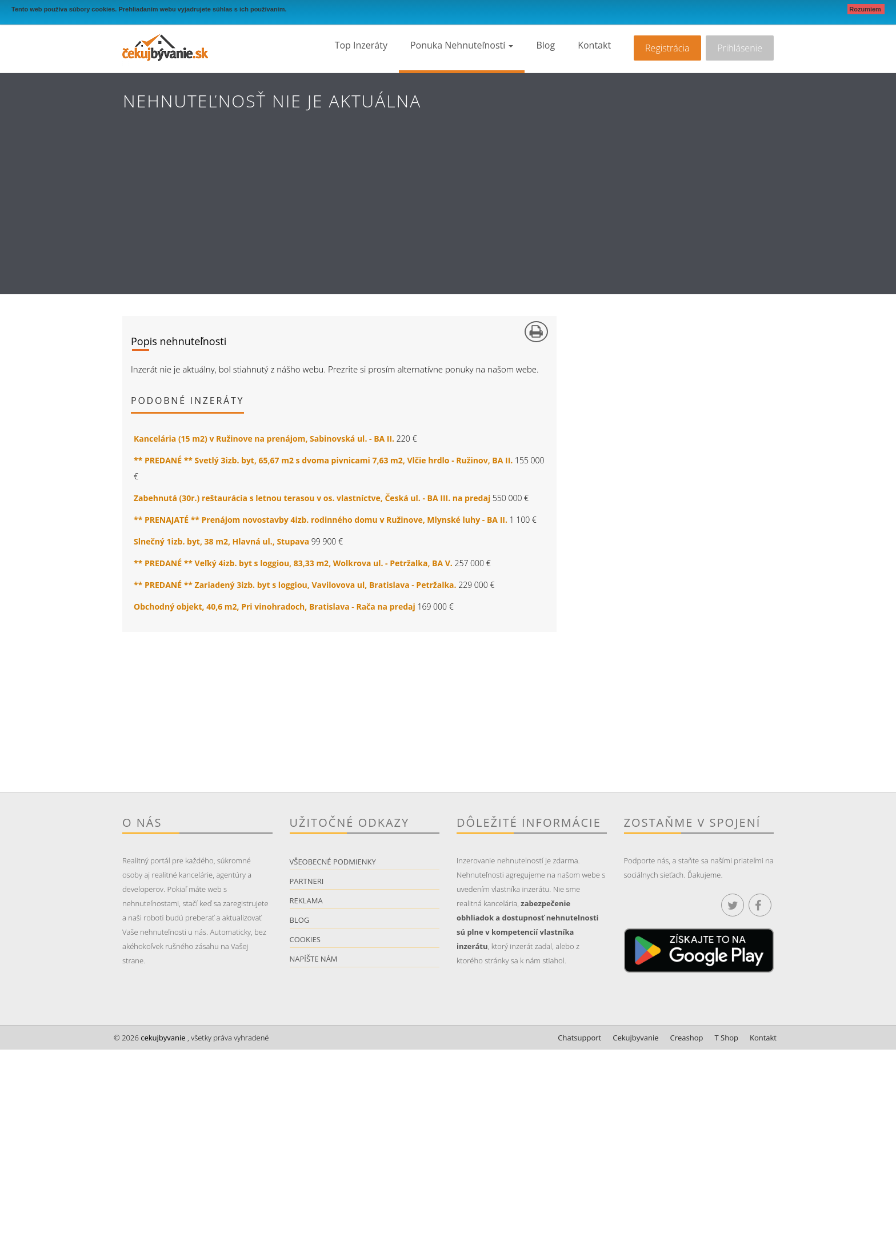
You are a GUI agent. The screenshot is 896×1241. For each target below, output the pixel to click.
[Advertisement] (448, 214)
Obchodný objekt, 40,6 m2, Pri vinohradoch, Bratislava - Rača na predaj (274, 606)
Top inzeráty (361, 45)
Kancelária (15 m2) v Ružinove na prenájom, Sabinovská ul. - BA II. (264, 438)
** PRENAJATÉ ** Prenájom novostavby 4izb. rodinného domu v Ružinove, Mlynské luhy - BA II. (320, 519)
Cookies (305, 939)
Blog (545, 45)
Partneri (307, 881)
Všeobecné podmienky (333, 861)
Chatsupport (579, 1037)
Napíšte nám (314, 959)
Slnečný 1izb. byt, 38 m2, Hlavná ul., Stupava (221, 541)
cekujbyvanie (162, 1037)
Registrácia (667, 48)
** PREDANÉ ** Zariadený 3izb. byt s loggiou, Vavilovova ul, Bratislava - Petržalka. (295, 584)
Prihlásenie (739, 48)
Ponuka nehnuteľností (461, 45)
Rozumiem (866, 9)
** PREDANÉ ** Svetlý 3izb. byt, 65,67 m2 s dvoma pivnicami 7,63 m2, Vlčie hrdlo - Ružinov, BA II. (323, 460)
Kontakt (594, 45)
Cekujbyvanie (635, 1037)
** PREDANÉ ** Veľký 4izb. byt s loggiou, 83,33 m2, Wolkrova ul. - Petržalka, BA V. (293, 563)
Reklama (306, 900)
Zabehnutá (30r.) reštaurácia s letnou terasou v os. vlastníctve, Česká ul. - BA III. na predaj (312, 498)
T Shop (726, 1037)
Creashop (686, 1037)
